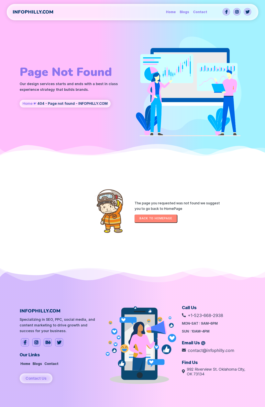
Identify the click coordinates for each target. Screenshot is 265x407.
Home (28, 103)
